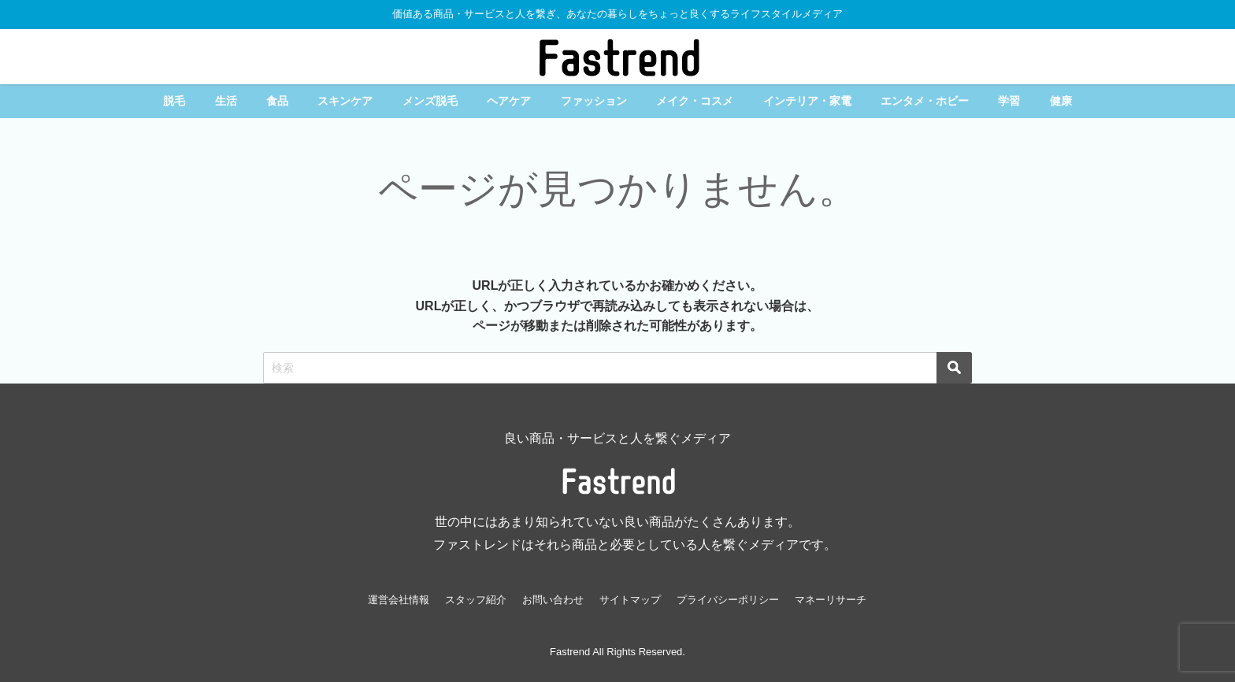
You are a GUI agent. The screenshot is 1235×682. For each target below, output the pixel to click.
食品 (277, 101)
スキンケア (345, 101)
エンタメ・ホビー (925, 101)
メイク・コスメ (694, 101)
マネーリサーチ (830, 600)
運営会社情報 (398, 600)
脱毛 (174, 101)
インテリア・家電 (807, 101)
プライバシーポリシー (728, 600)
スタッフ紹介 (475, 600)
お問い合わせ (553, 600)
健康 (1061, 101)
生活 (226, 101)
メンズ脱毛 (430, 101)
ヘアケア (509, 101)
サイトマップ (630, 600)
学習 (1009, 101)
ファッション (594, 101)
